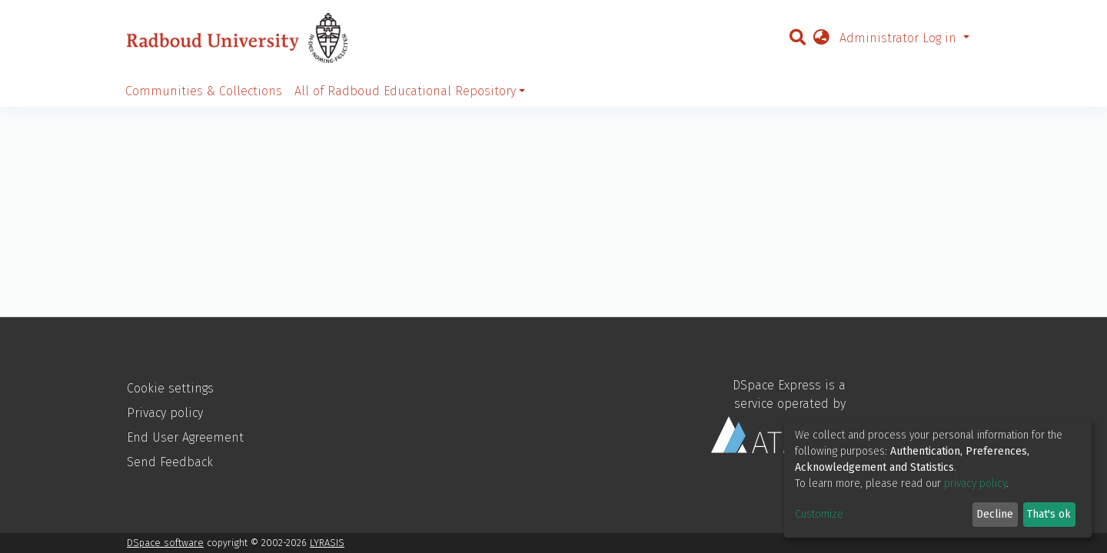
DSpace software (165, 542)
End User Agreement (185, 437)
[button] (821, 38)
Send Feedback (170, 462)
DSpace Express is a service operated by (778, 416)
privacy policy (975, 483)
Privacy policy (165, 413)
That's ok (1049, 514)
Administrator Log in (899, 38)
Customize (819, 514)
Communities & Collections (203, 91)
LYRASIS (327, 542)
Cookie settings (170, 388)
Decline (994, 514)
